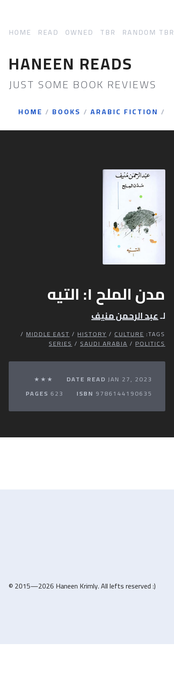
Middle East (48, 334)
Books (66, 112)
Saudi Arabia (103, 343)
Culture (129, 334)
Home (20, 32)
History (92, 334)
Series (60, 343)
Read (48, 32)
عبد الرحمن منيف (124, 316)
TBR (108, 32)
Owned (79, 32)
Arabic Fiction (124, 112)
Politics (150, 343)
